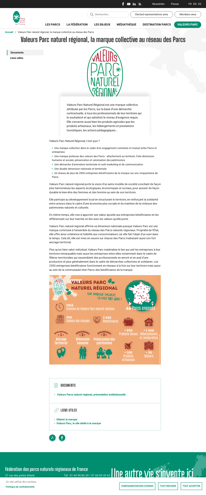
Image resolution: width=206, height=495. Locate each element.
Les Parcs (51, 26)
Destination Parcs (157, 25)
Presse (175, 4)
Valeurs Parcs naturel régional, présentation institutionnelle (91, 395)
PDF (52, 437)
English (195, 4)
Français (190, 4)
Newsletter (158, 4)
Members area (188, 14)
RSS (140, 4)
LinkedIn (134, 4)
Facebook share (62, 437)
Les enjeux (101, 26)
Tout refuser (168, 486)
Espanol (199, 4)
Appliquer (92, 14)
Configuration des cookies (137, 486)
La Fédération (76, 26)
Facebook (123, 4)
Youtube (128, 4)
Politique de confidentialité (20, 487)
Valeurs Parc (186, 25)
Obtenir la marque (66, 419)
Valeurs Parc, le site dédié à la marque (78, 423)
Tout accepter (191, 486)
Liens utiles (16, 58)
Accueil (9, 32)
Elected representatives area (151, 14)
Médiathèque (126, 25)
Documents (17, 53)
